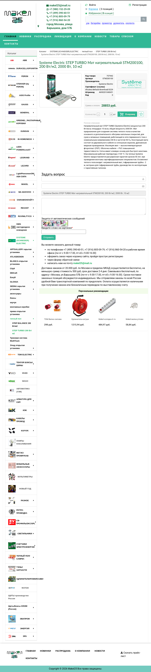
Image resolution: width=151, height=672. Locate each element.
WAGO (18, 381)
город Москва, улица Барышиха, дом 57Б (59, 26)
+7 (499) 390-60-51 (59, 13)
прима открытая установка (18, 312)
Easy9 (13, 277)
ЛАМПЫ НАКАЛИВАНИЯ (19, 442)
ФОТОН (18, 588)
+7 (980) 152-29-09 (59, 9)
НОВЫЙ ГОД (19, 488)
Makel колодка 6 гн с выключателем (115, 319)
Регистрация (139, 5)
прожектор (107, 23)
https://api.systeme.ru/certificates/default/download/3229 (88, 89)
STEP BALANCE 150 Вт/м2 (21, 324)
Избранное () (101, 13)
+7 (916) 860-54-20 (59, 20)
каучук (13, 302)
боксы (13, 298)
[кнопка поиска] (144, 19)
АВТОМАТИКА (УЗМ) (19, 390)
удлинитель (118, 23)
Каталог (12, 53)
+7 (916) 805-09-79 (59, 16)
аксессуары (15, 294)
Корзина (93, 9)
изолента (130, 23)
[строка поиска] (113, 19)
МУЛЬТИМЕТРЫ (20, 476)
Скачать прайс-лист (130, 654)
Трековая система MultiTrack (18, 339)
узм (87, 23)
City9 (12, 268)
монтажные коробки (19, 307)
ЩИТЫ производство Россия (18, 597)
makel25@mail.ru (59, 5)
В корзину (127, 114)
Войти (92, 5)
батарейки (96, 23)
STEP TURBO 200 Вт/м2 (22, 332)
